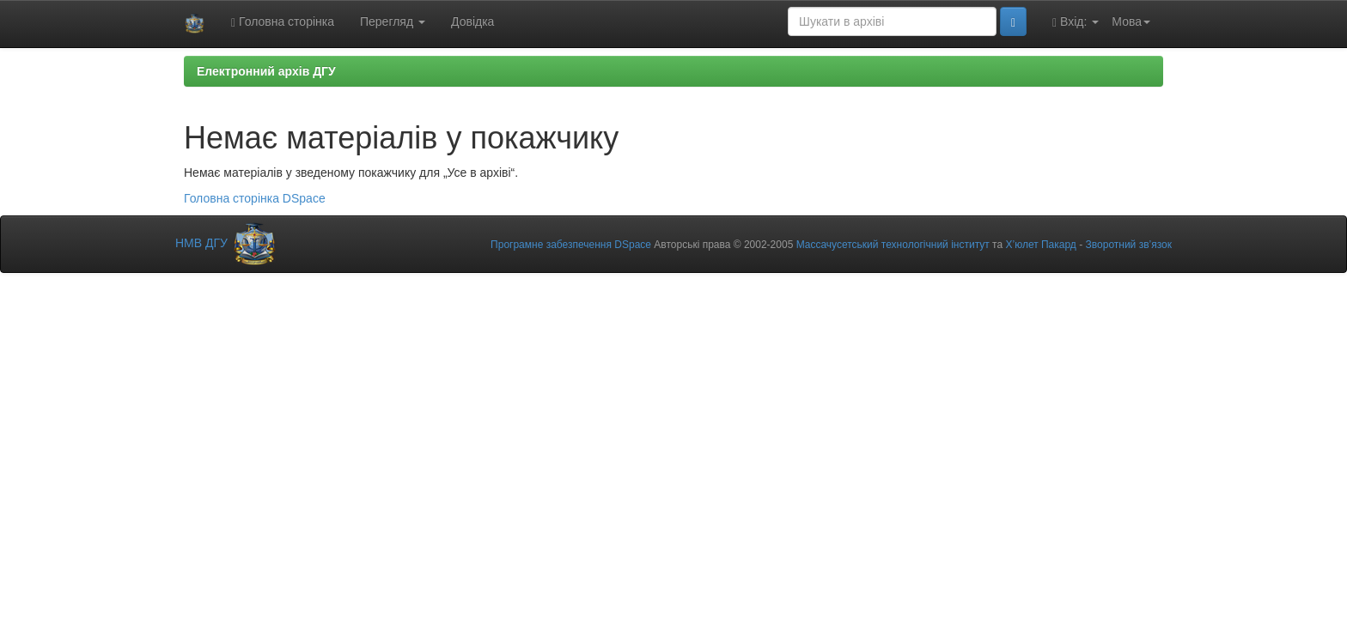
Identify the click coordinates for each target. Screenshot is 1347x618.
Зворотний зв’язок (1129, 245)
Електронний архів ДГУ (266, 71)
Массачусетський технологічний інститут (893, 245)
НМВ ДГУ (226, 243)
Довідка (472, 21)
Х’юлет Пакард (1040, 245)
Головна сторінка (282, 22)
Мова (1131, 21)
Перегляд (392, 21)
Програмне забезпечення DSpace (571, 245)
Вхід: (1075, 22)
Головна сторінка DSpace (255, 198)
